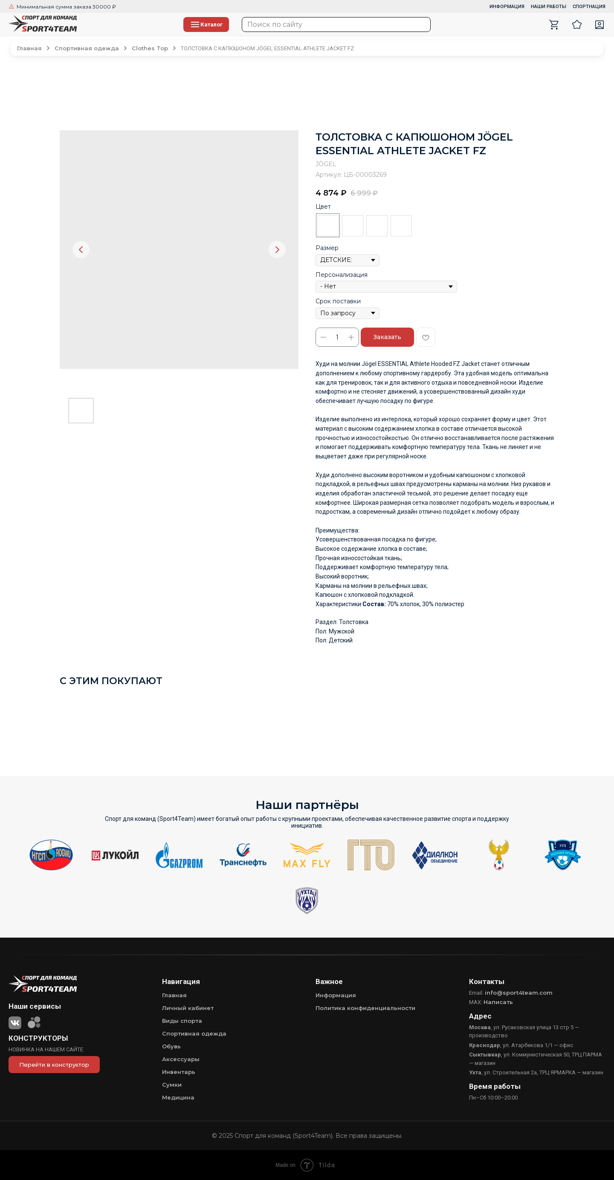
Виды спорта (182, 1020)
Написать (498, 1002)
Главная (174, 995)
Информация (336, 995)
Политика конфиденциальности (365, 1007)
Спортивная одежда (194, 1033)
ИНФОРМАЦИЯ (506, 6)
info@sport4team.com (519, 992)
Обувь (171, 1046)
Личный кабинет (188, 1007)
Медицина (178, 1097)
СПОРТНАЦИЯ (589, 6)
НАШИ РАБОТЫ (548, 6)
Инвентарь (178, 1071)
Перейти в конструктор (54, 1064)
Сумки (172, 1084)
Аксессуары (181, 1059)
